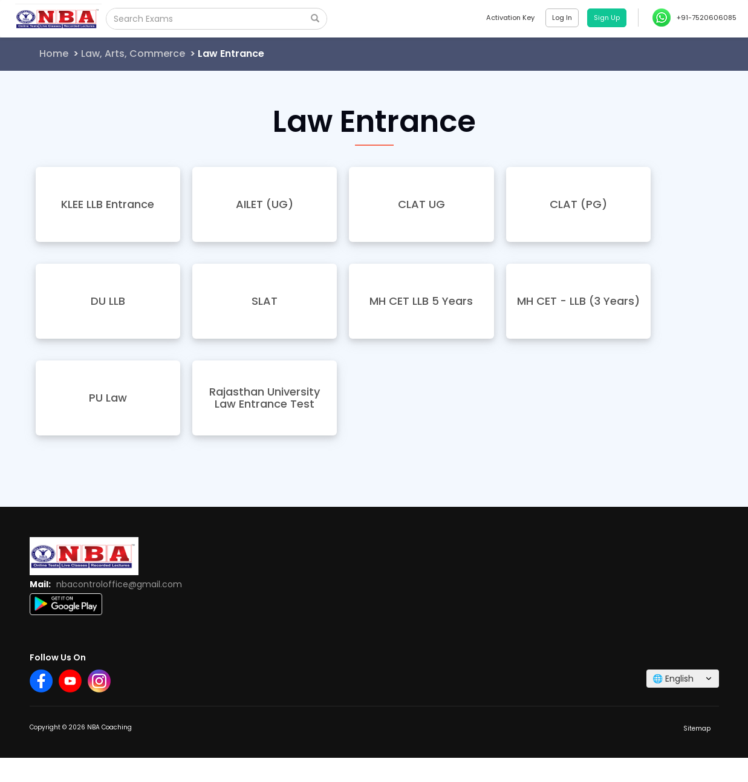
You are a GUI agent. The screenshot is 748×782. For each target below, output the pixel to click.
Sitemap (697, 728)
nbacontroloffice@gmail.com (119, 584)
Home (53, 53)
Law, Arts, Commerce (133, 53)
